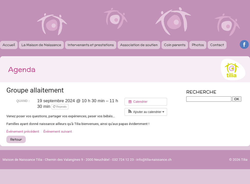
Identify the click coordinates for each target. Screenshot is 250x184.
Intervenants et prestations (91, 44)
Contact (217, 44)
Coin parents (174, 44)
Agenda (21, 69)
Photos (198, 44)
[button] (146, 112)
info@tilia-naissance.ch (154, 160)
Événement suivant (57, 131)
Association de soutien (139, 44)
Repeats (60, 106)
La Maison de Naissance (41, 44)
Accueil (9, 44)
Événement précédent (22, 131)
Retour (16, 139)
